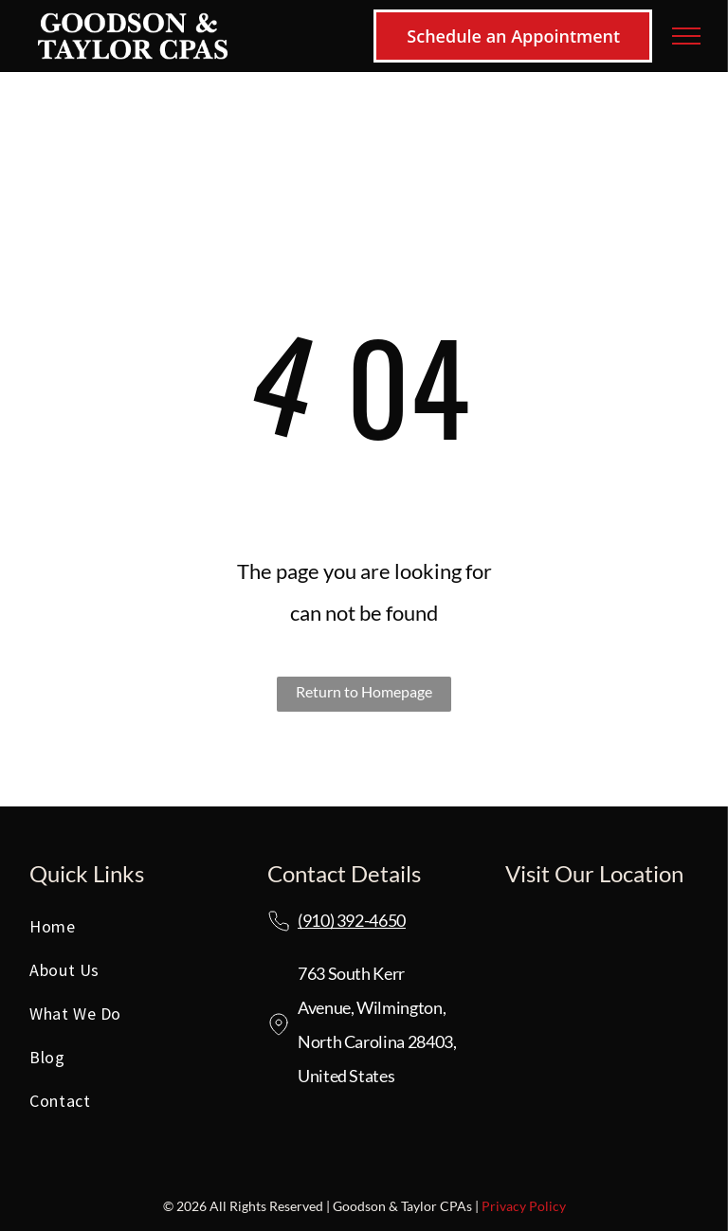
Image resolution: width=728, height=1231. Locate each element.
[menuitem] (126, 931)
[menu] (686, 36)
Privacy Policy (524, 1206)
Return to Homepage (364, 691)
